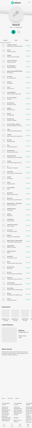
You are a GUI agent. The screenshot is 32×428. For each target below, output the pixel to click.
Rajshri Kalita (13, 78)
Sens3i (16, 24)
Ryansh (9, 199)
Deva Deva (10, 230)
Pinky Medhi (16, 46)
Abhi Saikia (9, 46)
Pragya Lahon (10, 157)
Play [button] (13, 32)
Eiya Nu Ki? (10, 193)
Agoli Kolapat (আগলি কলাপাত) (14, 71)
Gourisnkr (9, 99)
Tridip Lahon (17, 407)
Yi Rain (8, 131)
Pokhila (9, 214)
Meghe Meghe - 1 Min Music (14, 203)
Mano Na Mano (11, 150)
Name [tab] (26, 40)
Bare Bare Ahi (10, 267)
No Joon (9, 272)
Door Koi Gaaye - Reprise (13, 124)
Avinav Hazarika (11, 93)
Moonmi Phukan (18, 410)
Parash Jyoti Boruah (16, 199)
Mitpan (14, 120)
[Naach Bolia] (25, 313)
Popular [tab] (5, 40)
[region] (16, 398)
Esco (8, 78)
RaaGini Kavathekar (12, 125)
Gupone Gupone (11, 251)
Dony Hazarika (20, 125)
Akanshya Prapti (11, 289)
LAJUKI (9, 177)
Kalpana (9, 108)
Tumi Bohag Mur (11, 92)
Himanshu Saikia (11, 263)
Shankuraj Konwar (6, 419)
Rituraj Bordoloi (11, 109)
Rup (20, 93)
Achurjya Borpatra (6, 417)
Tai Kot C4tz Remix (12, 60)
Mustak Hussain (11, 152)
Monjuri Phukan (11, 273)
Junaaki (9, 161)
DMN (8, 247)
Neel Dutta (9, 104)
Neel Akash (4, 416)
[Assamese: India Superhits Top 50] (6, 313)
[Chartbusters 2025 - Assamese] (15, 313)
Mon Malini (10, 171)
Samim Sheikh (20, 136)
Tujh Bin (9, 134)
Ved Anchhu (10, 178)
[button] (18, 32)
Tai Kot (9, 50)
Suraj (8, 189)
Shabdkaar (9, 168)
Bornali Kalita (5, 411)
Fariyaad (9, 141)
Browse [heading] (16, 417)
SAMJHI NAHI (10, 245)
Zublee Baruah (5, 413)
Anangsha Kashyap (11, 67)
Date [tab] (16, 40)
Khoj (8, 145)
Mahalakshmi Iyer (6, 410)
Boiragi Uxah (10, 118)
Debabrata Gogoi (11, 51)
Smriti (12, 88)
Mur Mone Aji (10, 103)
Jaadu (8, 129)
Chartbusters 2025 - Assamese (15, 319)
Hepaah (9, 55)
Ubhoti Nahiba (11, 187)
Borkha (9, 88)
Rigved (16, 162)
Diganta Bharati (5, 420)
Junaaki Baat (10, 219)
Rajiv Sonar (9, 136)
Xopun (8, 182)
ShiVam (9, 220)
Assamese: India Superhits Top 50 (6, 319)
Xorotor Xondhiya (11, 97)
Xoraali (9, 113)
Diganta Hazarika (18, 411)
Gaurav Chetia (10, 226)
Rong (8, 261)
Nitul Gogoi (10, 268)
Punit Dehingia (10, 115)
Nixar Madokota (11, 66)
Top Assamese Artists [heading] (6, 404)
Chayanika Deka (11, 183)
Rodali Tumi (29, 410)
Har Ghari (9, 76)
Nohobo (9, 235)
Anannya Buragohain (12, 146)
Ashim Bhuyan (10, 242)
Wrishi (20, 131)
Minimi (21, 46)
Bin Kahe (9, 140)
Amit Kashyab (10, 162)
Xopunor (9, 81)
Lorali (8, 87)
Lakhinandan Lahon (11, 279)
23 (7, 166)
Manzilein (9, 198)
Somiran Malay (19, 289)
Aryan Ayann (10, 231)
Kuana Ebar (10, 256)
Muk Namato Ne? (11, 156)
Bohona (9, 293)
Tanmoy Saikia (5, 414)
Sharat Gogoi (10, 284)
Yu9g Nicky (15, 168)
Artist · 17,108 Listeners (16, 27)
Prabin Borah (5, 408)
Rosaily (12, 194)
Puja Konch (9, 120)
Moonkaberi (10, 72)
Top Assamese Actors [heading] (18, 404)
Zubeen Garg (5, 407)
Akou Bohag (10, 288)
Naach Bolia (25, 319)
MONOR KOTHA (11, 208)
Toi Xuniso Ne (10, 282)
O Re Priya (28, 417)
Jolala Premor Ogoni (12, 224)
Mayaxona (9, 277)
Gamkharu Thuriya (12, 44)
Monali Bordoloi (18, 408)
